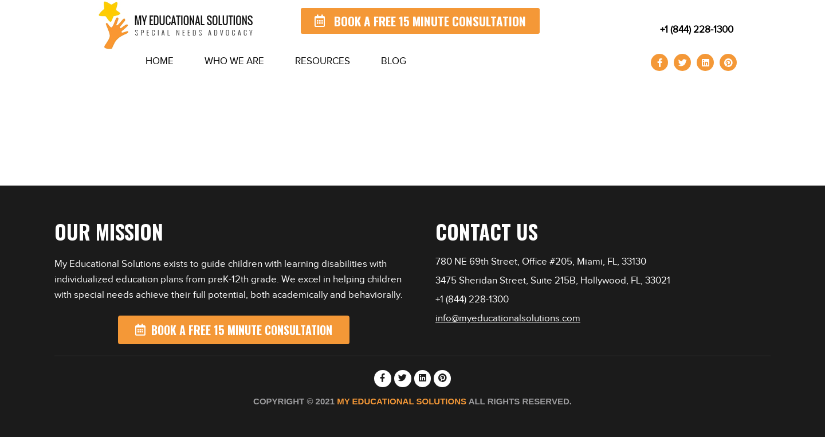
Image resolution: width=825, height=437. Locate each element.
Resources (322, 61)
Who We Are (234, 61)
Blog (393, 61)
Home (160, 61)
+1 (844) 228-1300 (696, 29)
